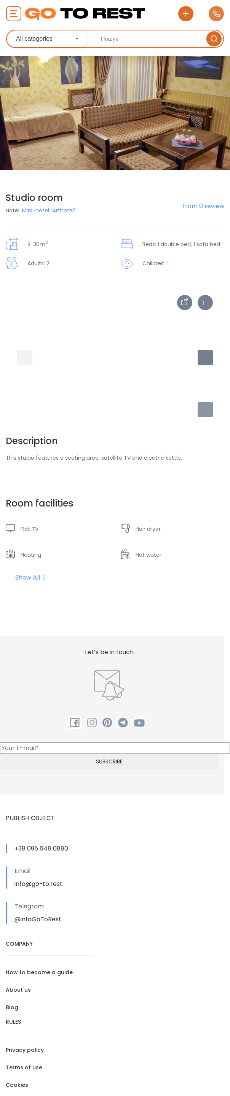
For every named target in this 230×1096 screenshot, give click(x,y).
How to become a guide (39, 972)
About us (18, 990)
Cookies (17, 1085)
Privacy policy (25, 1050)
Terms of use (24, 1067)
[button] (205, 409)
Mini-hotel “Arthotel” (49, 210)
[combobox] (48, 38)
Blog (12, 1007)
